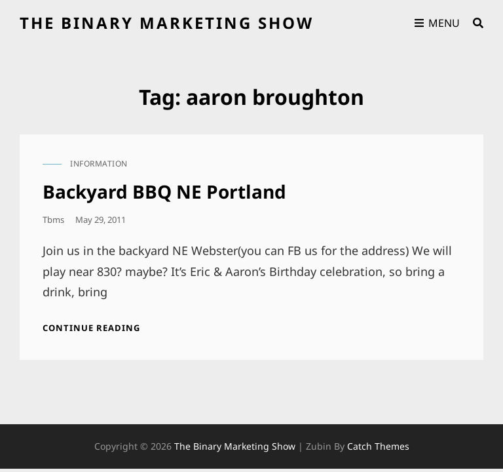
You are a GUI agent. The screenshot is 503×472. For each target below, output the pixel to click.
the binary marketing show (167, 22)
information (99, 163)
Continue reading (91, 327)
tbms (53, 220)
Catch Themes (378, 446)
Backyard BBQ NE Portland (164, 191)
